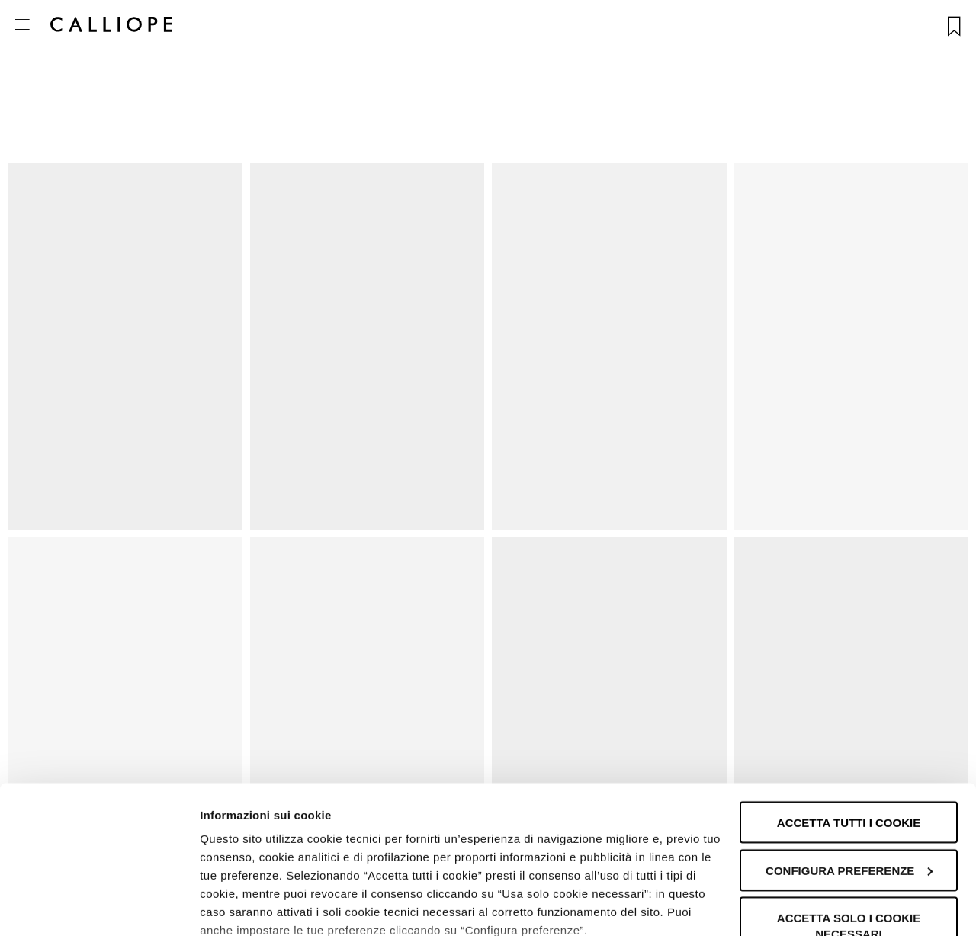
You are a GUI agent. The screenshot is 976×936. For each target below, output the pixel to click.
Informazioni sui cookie (264, 905)
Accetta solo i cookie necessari (848, 824)
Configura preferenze (849, 769)
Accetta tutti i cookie (848, 721)
